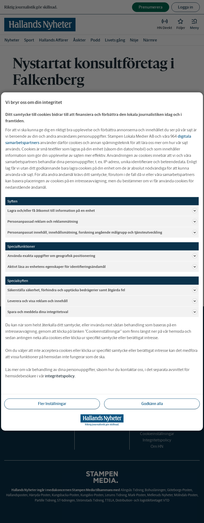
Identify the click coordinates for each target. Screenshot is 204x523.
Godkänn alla (152, 403)
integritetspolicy (60, 375)
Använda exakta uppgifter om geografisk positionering (102, 256)
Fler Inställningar (52, 403)
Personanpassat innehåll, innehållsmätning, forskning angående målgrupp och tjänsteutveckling (102, 232)
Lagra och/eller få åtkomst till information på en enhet (102, 210)
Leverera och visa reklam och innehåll (102, 301)
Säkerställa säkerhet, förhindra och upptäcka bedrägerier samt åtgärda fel (102, 290)
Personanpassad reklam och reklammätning (102, 221)
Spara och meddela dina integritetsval (102, 312)
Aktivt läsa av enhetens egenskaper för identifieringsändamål (102, 266)
